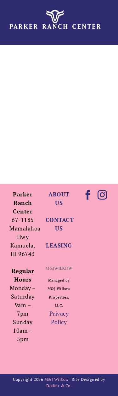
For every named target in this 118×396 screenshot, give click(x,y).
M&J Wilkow (56, 379)
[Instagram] (102, 195)
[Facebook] (88, 195)
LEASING (59, 245)
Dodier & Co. (59, 385)
